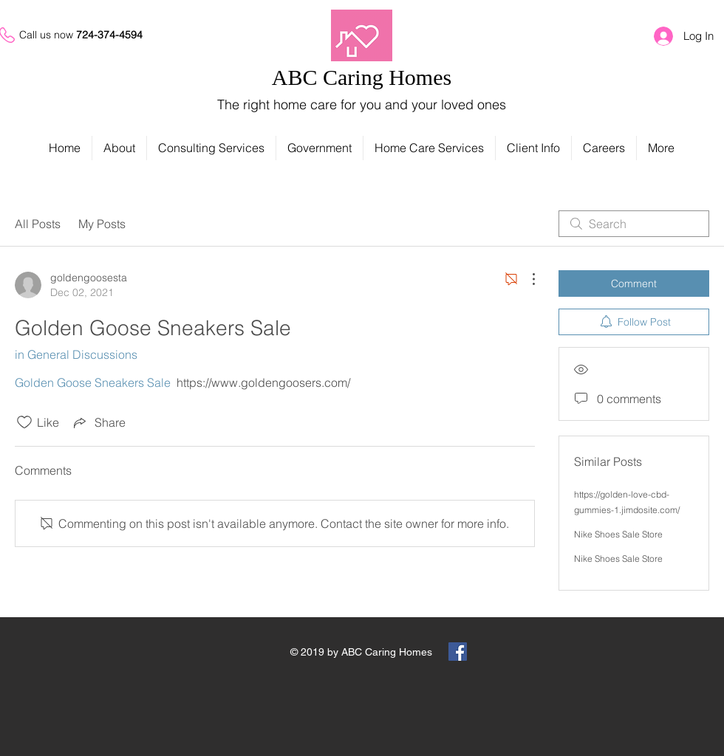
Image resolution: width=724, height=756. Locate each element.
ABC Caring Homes (361, 77)
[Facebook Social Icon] (457, 651)
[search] (634, 223)
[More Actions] (526, 279)
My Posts (102, 223)
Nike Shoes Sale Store (618, 534)
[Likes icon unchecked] (24, 422)
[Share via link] (98, 422)
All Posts (38, 223)
